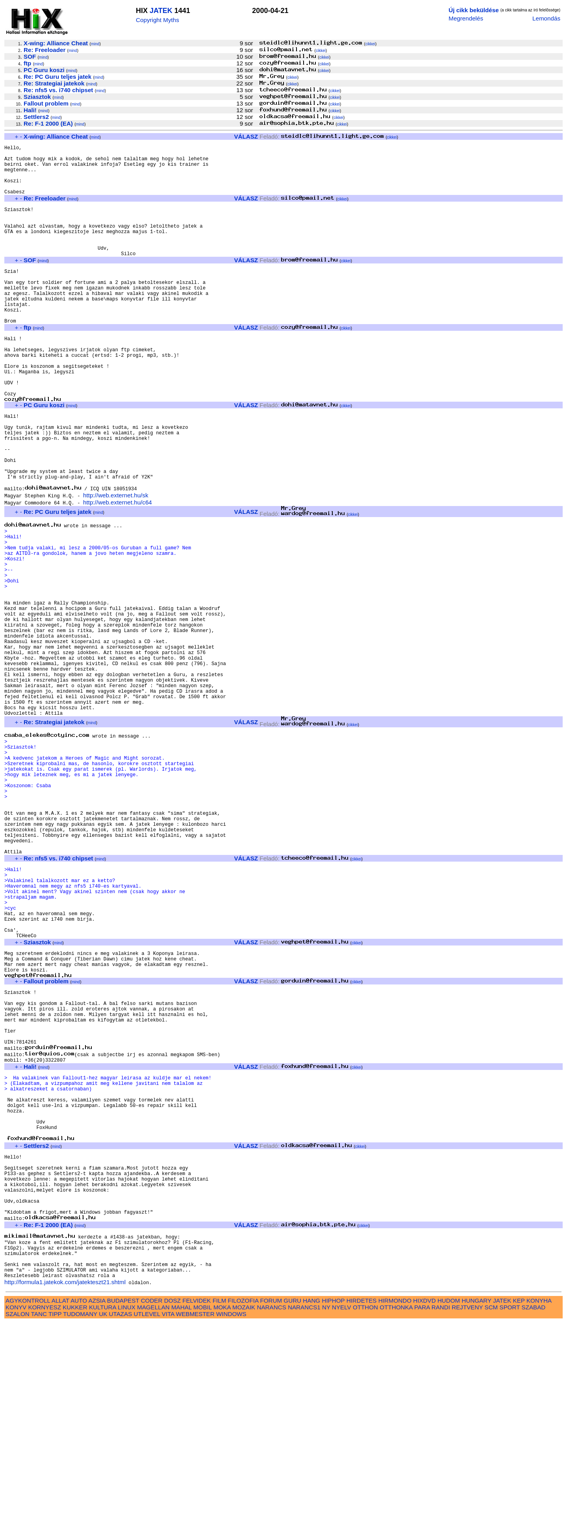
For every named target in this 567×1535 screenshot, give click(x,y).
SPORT (510, 1519)
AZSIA (97, 1512)
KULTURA (102, 1519)
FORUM (271, 1512)
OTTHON (365, 1519)
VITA (168, 1526)
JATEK (161, 11)
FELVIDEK (196, 1512)
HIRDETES (361, 1512)
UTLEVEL (147, 1526)
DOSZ (172, 1512)
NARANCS (271, 1519)
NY (326, 1519)
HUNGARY (476, 1512)
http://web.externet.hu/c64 (117, 570)
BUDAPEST (123, 1512)
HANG (311, 1512)
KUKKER (75, 1519)
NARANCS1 (304, 1519)
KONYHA (538, 1512)
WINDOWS (231, 1526)
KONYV (16, 1519)
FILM (219, 1512)
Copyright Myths (157, 20)
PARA (422, 1519)
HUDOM (448, 1512)
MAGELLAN (153, 1519)
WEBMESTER (195, 1526)
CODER (152, 1512)
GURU (292, 1512)
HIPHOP (333, 1512)
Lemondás (546, 18)
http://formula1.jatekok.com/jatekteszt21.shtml (65, 1494)
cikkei (370, 44)
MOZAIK (243, 1519)
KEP (519, 1512)
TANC (39, 1526)
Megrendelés (465, 18)
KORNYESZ (44, 1519)
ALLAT (60, 1512)
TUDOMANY (80, 1526)
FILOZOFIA (243, 1512)
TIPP (54, 1526)
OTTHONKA (396, 1519)
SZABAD (534, 1519)
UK (103, 1526)
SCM (491, 1519)
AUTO (78, 1512)
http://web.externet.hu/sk (115, 563)
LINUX (126, 1519)
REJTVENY (467, 1519)
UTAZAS (120, 1526)
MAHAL (181, 1519)
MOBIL (202, 1519)
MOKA (222, 1519)
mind (95, 44)
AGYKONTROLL (28, 1512)
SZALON (18, 1526)
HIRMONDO (394, 1512)
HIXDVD (424, 1512)
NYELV (341, 1519)
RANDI (441, 1519)
